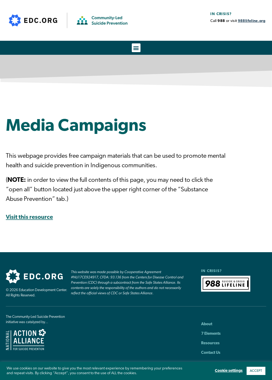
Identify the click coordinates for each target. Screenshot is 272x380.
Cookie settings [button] (229, 371)
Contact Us (210, 353)
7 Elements (211, 334)
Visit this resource (29, 217)
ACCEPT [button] (256, 371)
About (206, 324)
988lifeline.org (251, 21)
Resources (210, 343)
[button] (136, 47)
